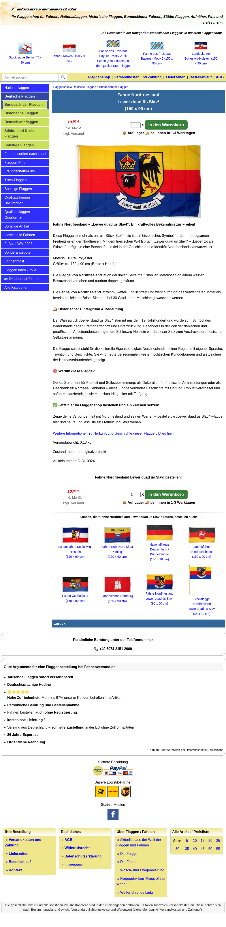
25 (218, 840)
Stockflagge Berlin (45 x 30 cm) (25, 57)
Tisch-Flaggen (15, 180)
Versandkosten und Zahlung (138, 77)
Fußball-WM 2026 (18, 244)
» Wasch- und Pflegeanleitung (140, 870)
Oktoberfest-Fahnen (22, 279)
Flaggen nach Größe (20, 270)
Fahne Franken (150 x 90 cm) (69, 56)
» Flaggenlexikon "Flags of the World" (140, 881)
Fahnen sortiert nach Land (25, 154)
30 (177, 849)
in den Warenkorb (166, 124)
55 (218, 849)
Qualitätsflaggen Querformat (17, 214)
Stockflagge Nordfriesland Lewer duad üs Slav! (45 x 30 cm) (202, 604)
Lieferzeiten (175, 77)
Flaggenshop (99, 77)
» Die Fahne (126, 862)
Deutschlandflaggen (21, 122)
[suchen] (63, 77)
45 (203, 849)
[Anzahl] (135, 125)
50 (210, 849)
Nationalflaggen (16, 88)
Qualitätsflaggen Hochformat (17, 200)
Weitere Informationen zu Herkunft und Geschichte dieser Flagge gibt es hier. (113, 433)
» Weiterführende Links (135, 892)
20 (210, 840)
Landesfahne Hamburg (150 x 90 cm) (117, 596)
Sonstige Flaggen (19, 145)
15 (203, 840)
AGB (220, 77)
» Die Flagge (126, 853)
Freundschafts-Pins (19, 171)
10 (195, 840)
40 (195, 849)
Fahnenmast (14, 261)
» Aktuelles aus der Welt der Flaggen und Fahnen (138, 842)
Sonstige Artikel (16, 226)
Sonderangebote (17, 252)
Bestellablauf (201, 77)
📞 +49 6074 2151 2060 (113, 649)
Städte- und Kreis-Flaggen (19, 133)
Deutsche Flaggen (19, 96)
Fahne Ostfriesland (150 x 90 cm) (75, 596)
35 (187, 849)
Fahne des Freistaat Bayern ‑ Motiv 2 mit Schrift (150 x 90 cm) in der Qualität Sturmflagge (113, 56)
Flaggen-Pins (14, 162)
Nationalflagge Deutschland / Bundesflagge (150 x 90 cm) (159, 549)
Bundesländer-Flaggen (23, 104)
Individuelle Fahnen (19, 235)
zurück (60, 623)
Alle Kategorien (16, 287)
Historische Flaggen (21, 113)
